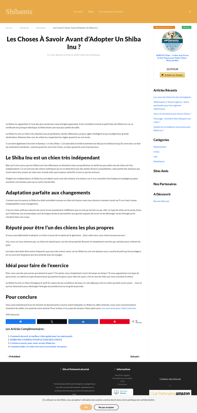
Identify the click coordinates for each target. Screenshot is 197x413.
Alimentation (160, 146)
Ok (86, 407)
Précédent (14, 356)
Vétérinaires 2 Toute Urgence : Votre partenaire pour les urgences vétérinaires (171, 105)
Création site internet (170, 379)
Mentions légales (122, 375)
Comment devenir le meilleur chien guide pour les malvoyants (41, 336)
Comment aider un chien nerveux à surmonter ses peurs (38, 346)
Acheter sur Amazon (174, 75)
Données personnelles (122, 378)
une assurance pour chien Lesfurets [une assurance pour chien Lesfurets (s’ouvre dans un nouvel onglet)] (118, 308)
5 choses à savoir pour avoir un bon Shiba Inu (32, 343)
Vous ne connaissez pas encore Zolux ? (172, 113)
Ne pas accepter (106, 407)
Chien (156, 151)
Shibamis (19, 11)
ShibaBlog (24, 28)
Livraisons (122, 384)
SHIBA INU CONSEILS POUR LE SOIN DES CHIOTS (36, 339)
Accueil (78, 11)
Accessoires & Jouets (111, 11)
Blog (90, 11)
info (155, 156)
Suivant (135, 356)
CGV (122, 381)
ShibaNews (41, 28)
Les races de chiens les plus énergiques (172, 97)
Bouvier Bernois (161, 201)
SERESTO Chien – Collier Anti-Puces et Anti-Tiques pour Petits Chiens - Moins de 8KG (172, 58)
